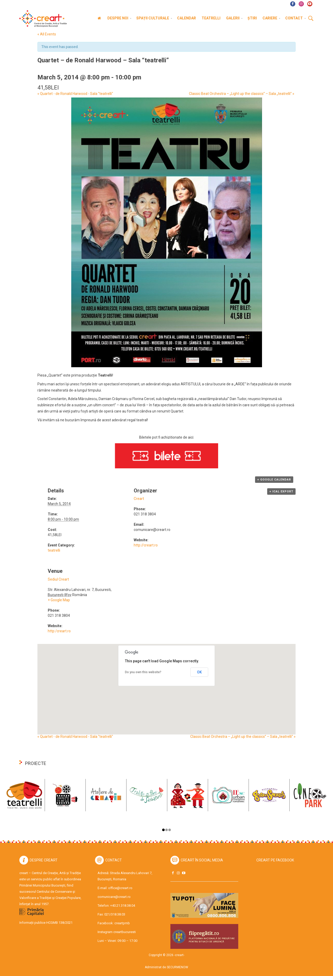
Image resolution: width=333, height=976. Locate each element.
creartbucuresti (124, 932)
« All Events (46, 34)
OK (199, 672)
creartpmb (122, 923)
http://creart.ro (146, 545)
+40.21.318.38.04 (122, 905)
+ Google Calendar (274, 479)
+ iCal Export (281, 491)
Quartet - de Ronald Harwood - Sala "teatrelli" (75, 94)
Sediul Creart (58, 579)
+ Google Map (59, 600)
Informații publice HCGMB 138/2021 (46, 923)
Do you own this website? (143, 672)
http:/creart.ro (59, 631)
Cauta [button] (311, 18)
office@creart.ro (120, 888)
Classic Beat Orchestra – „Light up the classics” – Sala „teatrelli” (241, 94)
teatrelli (54, 550)
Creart (139, 499)
